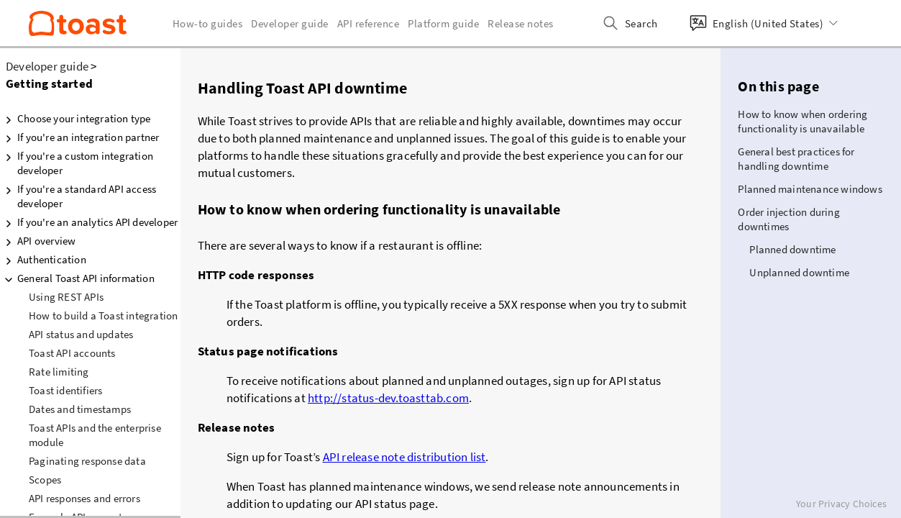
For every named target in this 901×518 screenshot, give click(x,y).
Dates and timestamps (80, 409)
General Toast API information (77, 278)
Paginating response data (87, 461)
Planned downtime (792, 249)
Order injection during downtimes (788, 219)
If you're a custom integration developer (76, 163)
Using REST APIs (66, 297)
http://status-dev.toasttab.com (388, 398)
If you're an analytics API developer (89, 222)
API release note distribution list (404, 457)
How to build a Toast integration (103, 315)
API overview (38, 241)
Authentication (43, 260)
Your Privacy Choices (841, 503)
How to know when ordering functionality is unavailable (802, 121)
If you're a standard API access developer (78, 196)
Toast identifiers (65, 390)
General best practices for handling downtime (796, 159)
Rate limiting (59, 371)
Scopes (45, 479)
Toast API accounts (72, 353)
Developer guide (47, 66)
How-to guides (208, 23)
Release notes (521, 23)
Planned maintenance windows (810, 189)
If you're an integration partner (79, 137)
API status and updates (81, 334)
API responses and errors (84, 498)
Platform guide (443, 23)
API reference (368, 23)
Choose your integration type (75, 119)
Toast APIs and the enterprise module (95, 435)
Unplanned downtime (799, 272)
